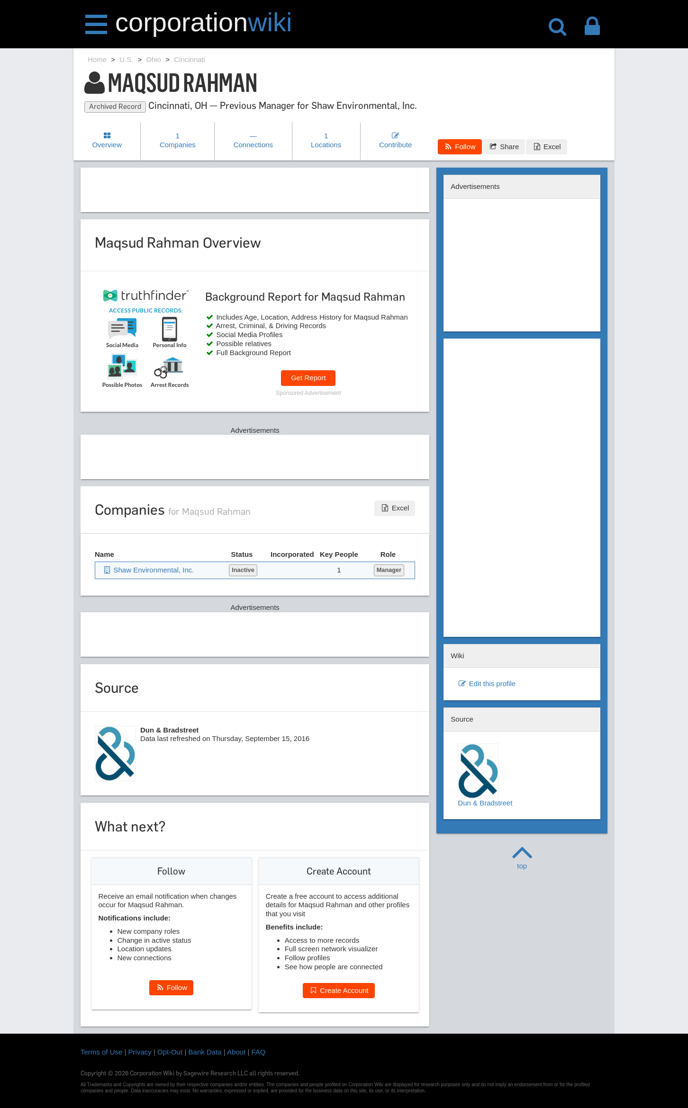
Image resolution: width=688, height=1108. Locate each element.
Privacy (140, 1052)
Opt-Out (169, 1052)
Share (504, 147)
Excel (546, 147)
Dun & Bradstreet (485, 775)
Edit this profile (487, 683)
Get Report (308, 378)
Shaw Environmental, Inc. (148, 570)
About (236, 1052)
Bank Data (205, 1052)
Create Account (339, 990)
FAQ (259, 1052)
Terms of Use (101, 1052)
